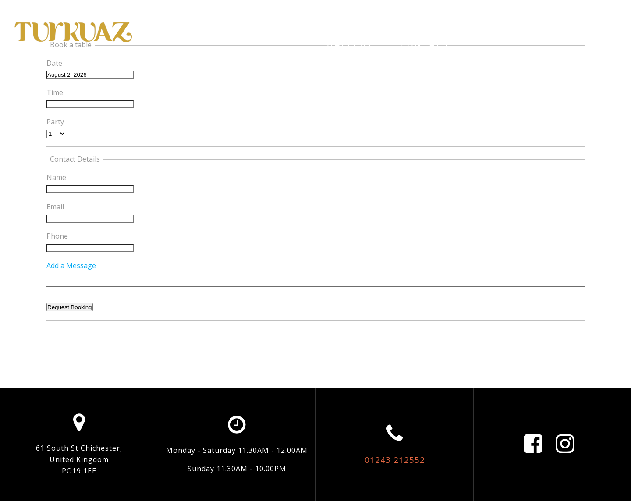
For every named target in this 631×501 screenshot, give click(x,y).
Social (495, 23)
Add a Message (71, 265)
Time (54, 92)
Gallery (350, 44)
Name (56, 177)
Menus (559, 23)
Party (55, 122)
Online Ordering (401, 23)
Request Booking (69, 307)
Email (55, 207)
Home (215, 23)
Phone (57, 236)
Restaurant (291, 23)
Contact (425, 44)
